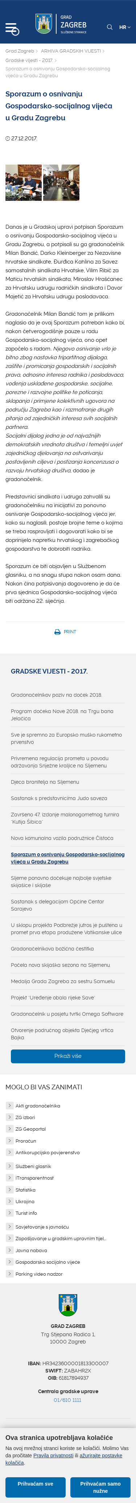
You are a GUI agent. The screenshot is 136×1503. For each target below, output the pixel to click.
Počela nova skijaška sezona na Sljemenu (60, 965)
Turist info (26, 1213)
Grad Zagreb (19, 51)
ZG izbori (25, 1117)
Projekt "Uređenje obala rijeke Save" (53, 998)
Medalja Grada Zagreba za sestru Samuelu (63, 981)
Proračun (26, 1141)
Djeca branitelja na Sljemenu (45, 782)
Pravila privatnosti (53, 1455)
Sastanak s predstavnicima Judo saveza (59, 798)
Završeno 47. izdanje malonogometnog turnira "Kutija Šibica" (65, 818)
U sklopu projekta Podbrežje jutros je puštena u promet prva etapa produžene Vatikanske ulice (66, 928)
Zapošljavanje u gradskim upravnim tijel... (61, 1238)
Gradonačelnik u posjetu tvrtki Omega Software (67, 1014)
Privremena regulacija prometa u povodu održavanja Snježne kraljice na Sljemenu (59, 762)
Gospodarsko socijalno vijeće (48, 1262)
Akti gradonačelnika (38, 1106)
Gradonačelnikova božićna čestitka (52, 949)
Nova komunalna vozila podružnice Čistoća (62, 838)
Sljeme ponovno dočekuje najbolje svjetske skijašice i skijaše (61, 881)
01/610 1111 (67, 1400)
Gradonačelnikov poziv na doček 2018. (56, 695)
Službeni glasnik (33, 1166)
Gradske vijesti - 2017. (29, 60)
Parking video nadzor (39, 1274)
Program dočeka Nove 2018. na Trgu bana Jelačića (62, 714)
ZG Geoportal (31, 1129)
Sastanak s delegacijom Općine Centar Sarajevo (57, 905)
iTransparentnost (35, 1178)
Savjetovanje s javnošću (42, 1227)
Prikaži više (68, 1056)
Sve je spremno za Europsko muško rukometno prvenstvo (66, 738)
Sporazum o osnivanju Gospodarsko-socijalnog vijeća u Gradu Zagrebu (68, 858)
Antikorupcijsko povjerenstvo (48, 1152)
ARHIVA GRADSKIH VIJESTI (71, 51)
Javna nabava (31, 1250)
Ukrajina (25, 1201)
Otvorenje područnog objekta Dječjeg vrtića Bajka (62, 1033)
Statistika (26, 1190)
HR (125, 27)
